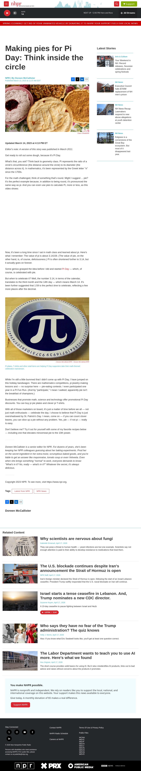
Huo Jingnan (45, 662)
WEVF (81, 742)
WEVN (81, 748)
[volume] (15, 13)
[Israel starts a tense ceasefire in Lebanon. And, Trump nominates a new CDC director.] (20, 601)
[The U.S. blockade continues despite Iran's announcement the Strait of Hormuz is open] (20, 573)
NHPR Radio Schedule (59, 734)
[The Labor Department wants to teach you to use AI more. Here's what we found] (20, 661)
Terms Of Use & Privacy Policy (91, 728)
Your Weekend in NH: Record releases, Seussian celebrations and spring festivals (124, 66)
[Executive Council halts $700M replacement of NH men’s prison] (105, 86)
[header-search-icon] (116, 3)
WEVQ (82, 752)
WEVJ (81, 746)
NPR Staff (44, 575)
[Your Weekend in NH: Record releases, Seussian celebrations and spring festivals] (105, 61)
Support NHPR (20, 704)
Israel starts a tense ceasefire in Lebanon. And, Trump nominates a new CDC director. (83, 595)
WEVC (81, 740)
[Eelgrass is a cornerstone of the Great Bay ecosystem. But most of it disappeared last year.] (105, 138)
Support (130, 4)
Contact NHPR (55, 728)
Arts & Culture (121, 57)
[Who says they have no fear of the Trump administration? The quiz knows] (20, 633)
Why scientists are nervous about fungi (76, 538)
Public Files (83, 733)
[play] (7, 13)
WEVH (81, 744)
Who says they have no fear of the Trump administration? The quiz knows (78, 628)
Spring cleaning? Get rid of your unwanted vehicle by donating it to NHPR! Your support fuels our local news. (70, 23)
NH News (119, 82)
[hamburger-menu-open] (6, 3)
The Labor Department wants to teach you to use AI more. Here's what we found (87, 655)
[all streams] (128, 13)
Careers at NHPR (57, 739)
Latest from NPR (22, 491)
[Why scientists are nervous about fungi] (20, 546)
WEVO (82, 750)
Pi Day (65, 269)
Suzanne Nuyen (46, 602)
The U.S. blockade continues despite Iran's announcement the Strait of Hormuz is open (80, 568)
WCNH (82, 738)
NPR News (41, 491)
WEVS (81, 754)
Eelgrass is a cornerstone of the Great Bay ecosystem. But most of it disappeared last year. (123, 145)
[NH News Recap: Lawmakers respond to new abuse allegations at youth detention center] (105, 109)
